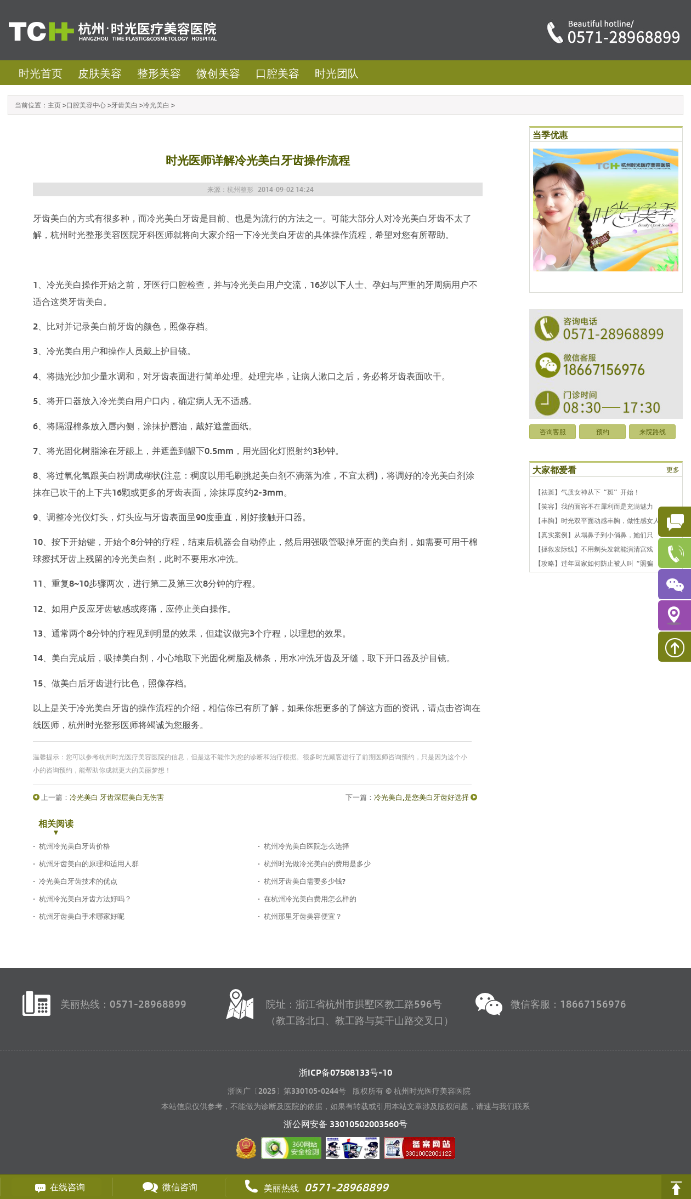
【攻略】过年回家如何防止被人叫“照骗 (594, 563)
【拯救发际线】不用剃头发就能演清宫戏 (594, 549)
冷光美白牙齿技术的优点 (78, 881)
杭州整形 (240, 189)
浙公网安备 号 (345, 1123)
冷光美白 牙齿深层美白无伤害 (117, 797)
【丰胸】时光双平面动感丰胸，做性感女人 (597, 520)
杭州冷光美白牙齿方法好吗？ (85, 898)
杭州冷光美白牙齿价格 (74, 845)
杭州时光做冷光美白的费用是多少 (317, 863)
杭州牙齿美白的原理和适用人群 (89, 863)
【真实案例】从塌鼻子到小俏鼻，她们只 (594, 534)
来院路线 (652, 431)
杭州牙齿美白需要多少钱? (305, 881)
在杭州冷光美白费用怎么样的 (310, 898)
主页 (54, 105)
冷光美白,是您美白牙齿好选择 (421, 797)
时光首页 (41, 73)
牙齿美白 (124, 105)
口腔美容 (277, 73)
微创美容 (218, 73)
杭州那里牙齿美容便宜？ (303, 916)
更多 (672, 469)
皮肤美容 (100, 73)
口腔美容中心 (86, 105)
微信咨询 (168, 1187)
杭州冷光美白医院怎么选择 (306, 845)
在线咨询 (56, 1187)
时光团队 (337, 73)
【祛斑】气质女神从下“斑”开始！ (587, 492)
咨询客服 (553, 431)
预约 (602, 431)
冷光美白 (156, 105)
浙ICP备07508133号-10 (345, 1072)
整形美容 (159, 73)
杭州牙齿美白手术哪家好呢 (81, 916)
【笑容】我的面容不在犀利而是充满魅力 (594, 506)
